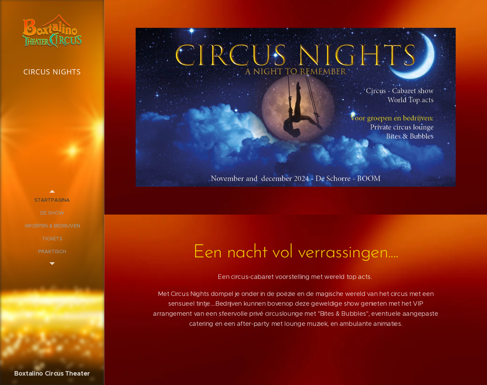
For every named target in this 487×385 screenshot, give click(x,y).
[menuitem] (52, 200)
